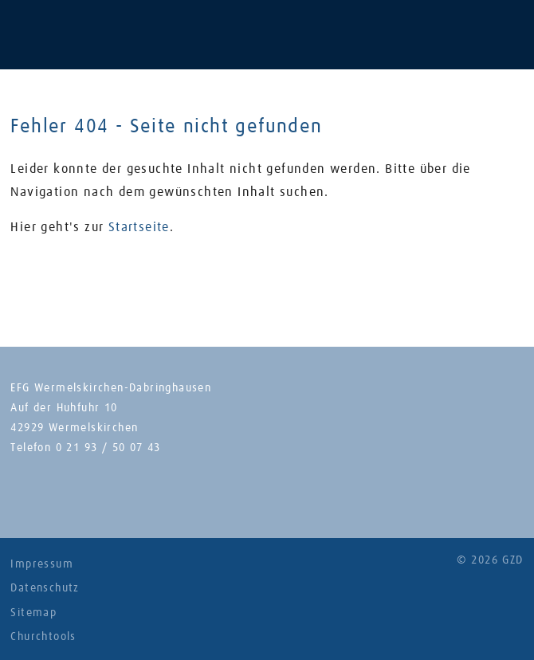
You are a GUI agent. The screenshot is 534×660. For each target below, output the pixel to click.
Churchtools (43, 636)
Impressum (41, 564)
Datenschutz (44, 588)
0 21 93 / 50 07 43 (108, 448)
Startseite (139, 227)
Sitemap (33, 613)
